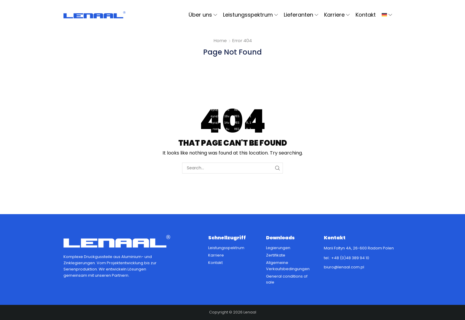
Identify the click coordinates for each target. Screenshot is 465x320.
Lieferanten (301, 14)
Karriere (337, 14)
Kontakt (366, 14)
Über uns (203, 14)
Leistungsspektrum (250, 14)
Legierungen (278, 248)
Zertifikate (275, 255)
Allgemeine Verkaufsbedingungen (288, 266)
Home (220, 40)
